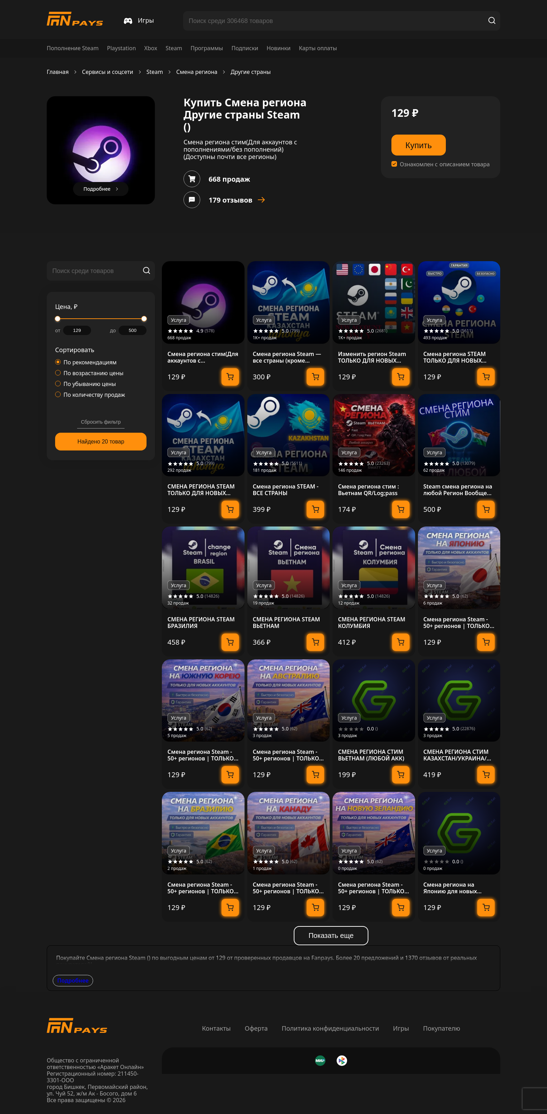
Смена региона (196, 72)
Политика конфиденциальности (330, 1028)
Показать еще (330, 935)
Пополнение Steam (73, 48)
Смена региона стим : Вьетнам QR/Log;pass (368, 490)
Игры (401, 1028)
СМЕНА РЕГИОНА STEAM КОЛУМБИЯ (371, 622)
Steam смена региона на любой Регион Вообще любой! (458, 490)
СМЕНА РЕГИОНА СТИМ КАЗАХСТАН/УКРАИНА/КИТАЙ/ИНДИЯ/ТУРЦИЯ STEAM (457, 755)
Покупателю (441, 1028)
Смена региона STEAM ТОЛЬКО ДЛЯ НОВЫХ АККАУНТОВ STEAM (455, 357)
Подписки (244, 48)
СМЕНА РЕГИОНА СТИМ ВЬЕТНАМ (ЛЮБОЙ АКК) (371, 755)
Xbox (150, 48)
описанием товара (465, 164)
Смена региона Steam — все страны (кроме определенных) (287, 357)
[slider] (57, 318)
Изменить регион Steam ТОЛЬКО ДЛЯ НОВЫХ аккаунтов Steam (372, 357)
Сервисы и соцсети (107, 72)
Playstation (121, 48)
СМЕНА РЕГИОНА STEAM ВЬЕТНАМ (286, 622)
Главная (58, 72)
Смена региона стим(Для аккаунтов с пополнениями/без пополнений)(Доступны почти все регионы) (202, 357)
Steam (174, 48)
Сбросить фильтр (101, 422)
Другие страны (251, 72)
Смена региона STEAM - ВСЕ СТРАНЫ (286, 490)
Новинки (279, 48)
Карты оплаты (318, 48)
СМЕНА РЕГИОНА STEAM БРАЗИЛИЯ (201, 622)
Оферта (256, 1028)
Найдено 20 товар (100, 442)
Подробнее (73, 980)
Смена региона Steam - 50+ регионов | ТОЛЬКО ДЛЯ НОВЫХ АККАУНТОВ (458, 622)
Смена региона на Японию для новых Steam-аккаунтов (450, 888)
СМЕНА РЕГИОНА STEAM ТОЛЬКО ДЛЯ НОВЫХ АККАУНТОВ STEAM (201, 490)
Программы (206, 48)
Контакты (216, 1028)
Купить (418, 145)
